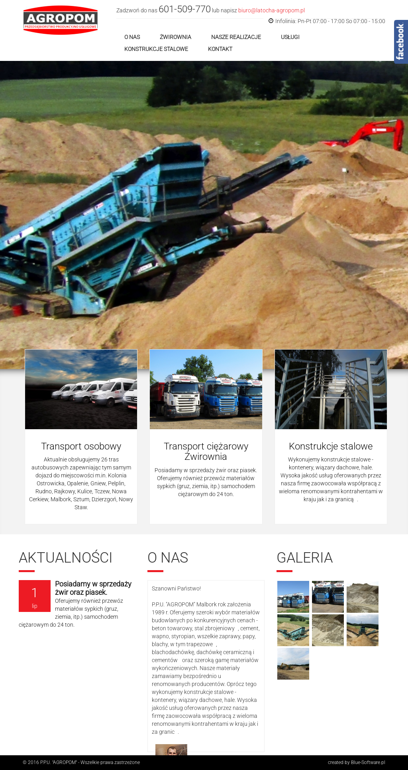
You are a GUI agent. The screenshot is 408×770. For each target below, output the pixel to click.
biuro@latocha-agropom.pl (271, 10)
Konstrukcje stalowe (156, 49)
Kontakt (220, 49)
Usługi (290, 37)
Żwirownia (175, 37)
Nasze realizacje (236, 37)
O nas (132, 37)
